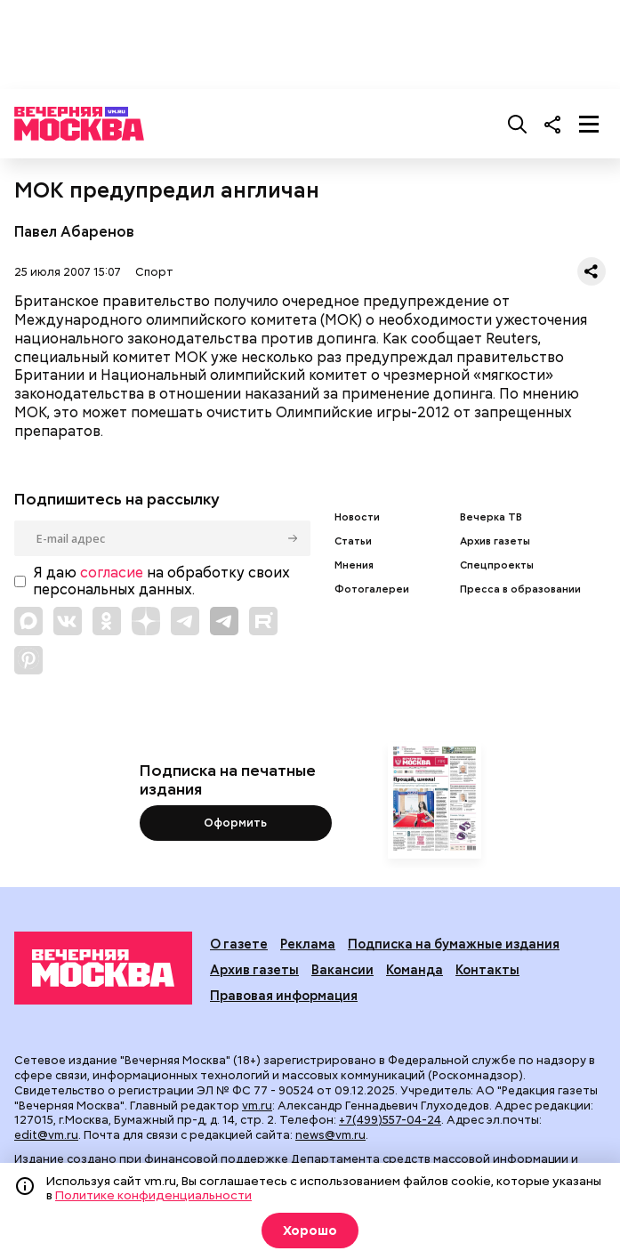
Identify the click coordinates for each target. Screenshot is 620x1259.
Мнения (354, 565)
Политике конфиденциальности (153, 1195)
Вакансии (342, 969)
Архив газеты (495, 541)
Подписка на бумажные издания (454, 943)
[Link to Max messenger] (28, 621)
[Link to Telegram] (185, 621)
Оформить (235, 822)
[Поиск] (518, 124)
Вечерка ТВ (491, 517)
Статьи (353, 541)
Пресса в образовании (520, 589)
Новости (357, 517)
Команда (414, 969)
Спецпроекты (497, 565)
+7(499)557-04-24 (390, 1119)
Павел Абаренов (74, 231)
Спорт (154, 271)
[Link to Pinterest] (28, 660)
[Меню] (589, 124)
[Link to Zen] (146, 621)
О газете (239, 943)
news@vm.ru (330, 1134)
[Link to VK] (67, 621)
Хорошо (310, 1231)
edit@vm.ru (46, 1134)
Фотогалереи (371, 589)
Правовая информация (284, 995)
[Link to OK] (107, 621)
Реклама (307, 943)
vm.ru (257, 1105)
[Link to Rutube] (263, 621)
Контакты (487, 969)
